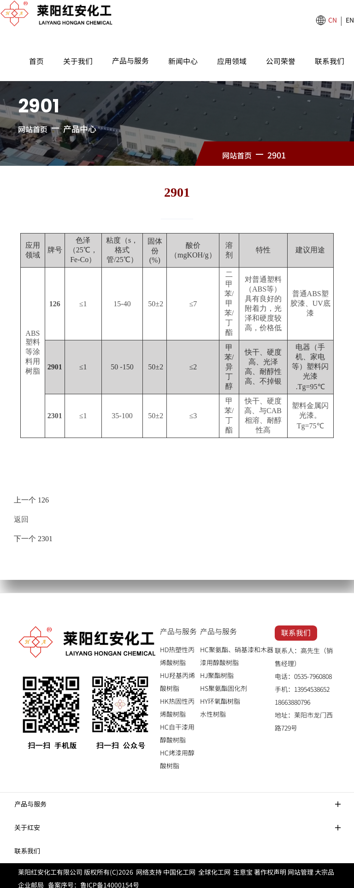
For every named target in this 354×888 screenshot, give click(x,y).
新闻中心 (183, 61)
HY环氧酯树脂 (220, 696)
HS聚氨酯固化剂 (223, 683)
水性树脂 (213, 708)
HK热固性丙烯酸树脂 (177, 702)
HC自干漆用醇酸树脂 (177, 728)
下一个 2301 (33, 534)
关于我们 (78, 61)
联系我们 (329, 61)
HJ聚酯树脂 (217, 670)
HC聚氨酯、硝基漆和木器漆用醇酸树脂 (236, 651)
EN (350, 19)
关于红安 (27, 822)
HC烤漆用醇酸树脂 (177, 754)
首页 (36, 61)
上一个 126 (31, 499)
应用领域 (232, 61)
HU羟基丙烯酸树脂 (177, 677)
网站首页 (32, 128)
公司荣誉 (280, 61)
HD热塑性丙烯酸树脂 (177, 651)
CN (332, 19)
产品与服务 (130, 60)
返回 (21, 516)
